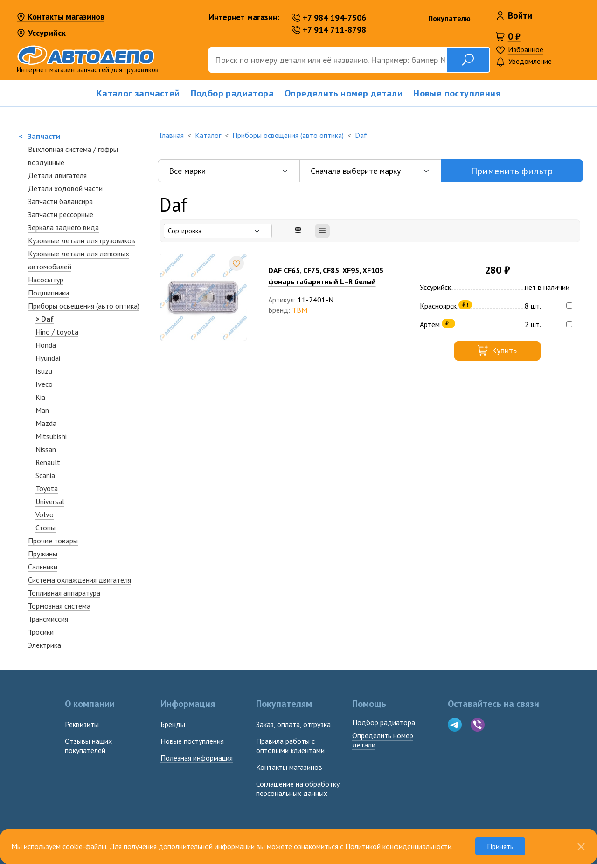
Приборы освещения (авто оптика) (83, 305)
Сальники (42, 566)
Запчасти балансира (60, 201)
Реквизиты (82, 724)
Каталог (208, 135)
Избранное (525, 49)
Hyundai (47, 358)
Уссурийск (41, 32)
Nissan (45, 449)
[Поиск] (327, 60)
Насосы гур (45, 279)
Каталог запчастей (138, 93)
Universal (49, 501)
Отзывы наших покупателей (88, 745)
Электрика (44, 645)
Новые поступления (456, 93)
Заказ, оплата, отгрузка (293, 724)
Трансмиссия (48, 619)
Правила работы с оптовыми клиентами (290, 745)
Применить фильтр (512, 171)
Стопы (45, 527)
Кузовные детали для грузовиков (81, 240)
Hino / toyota (56, 331)
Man (42, 410)
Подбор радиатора (232, 93)
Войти (520, 15)
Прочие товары (53, 540)
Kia (40, 397)
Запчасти (44, 136)
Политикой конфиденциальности (398, 846)
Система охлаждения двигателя (79, 579)
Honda (45, 345)
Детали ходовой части (65, 188)
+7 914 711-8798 (329, 29)
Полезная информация (196, 757)
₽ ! (465, 304)
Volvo (44, 514)
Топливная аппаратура (64, 592)
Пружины (42, 553)
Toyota (46, 488)
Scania (45, 475)
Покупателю (449, 18)
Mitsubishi (51, 436)
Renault (47, 462)
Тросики (41, 632)
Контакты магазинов (60, 17)
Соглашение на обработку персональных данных (298, 788)
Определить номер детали (344, 93)
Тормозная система (59, 605)
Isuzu (43, 371)
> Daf (44, 318)
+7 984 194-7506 (329, 17)
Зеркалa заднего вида (63, 227)
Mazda (45, 423)
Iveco (44, 384)
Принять (500, 846)
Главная (172, 135)
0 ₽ (514, 36)
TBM (299, 310)
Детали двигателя (57, 175)
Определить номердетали (382, 740)
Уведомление (524, 61)
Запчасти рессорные (60, 214)
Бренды (172, 724)
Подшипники (48, 292)
